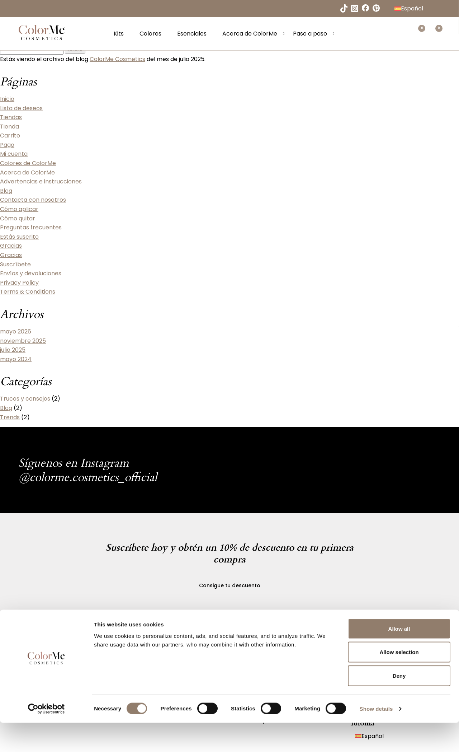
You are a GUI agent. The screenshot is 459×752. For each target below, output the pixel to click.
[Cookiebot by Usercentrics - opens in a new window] (46, 738)
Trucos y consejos (25, 398)
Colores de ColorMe (28, 163)
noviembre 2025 (23, 341)
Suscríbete (15, 264)
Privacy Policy (19, 283)
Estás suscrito (19, 237)
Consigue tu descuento (229, 585)
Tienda (9, 126)
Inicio (7, 99)
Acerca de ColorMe (253, 35)
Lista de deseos (21, 108)
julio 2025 (12, 350)
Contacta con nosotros (33, 200)
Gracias (11, 246)
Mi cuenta (14, 154)
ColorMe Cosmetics (117, 59)
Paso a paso (314, 35)
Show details (376, 738)
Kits (123, 35)
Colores (154, 35)
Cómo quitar (17, 218)
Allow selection (398, 681)
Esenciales (195, 35)
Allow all (399, 658)
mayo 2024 (16, 359)
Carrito (10, 135)
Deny (399, 705)
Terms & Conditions (27, 292)
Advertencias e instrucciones (41, 181)
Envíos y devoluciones (30, 273)
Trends (10, 417)
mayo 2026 (15, 331)
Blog (6, 191)
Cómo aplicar (19, 209)
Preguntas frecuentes (31, 227)
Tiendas (11, 117)
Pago (7, 145)
